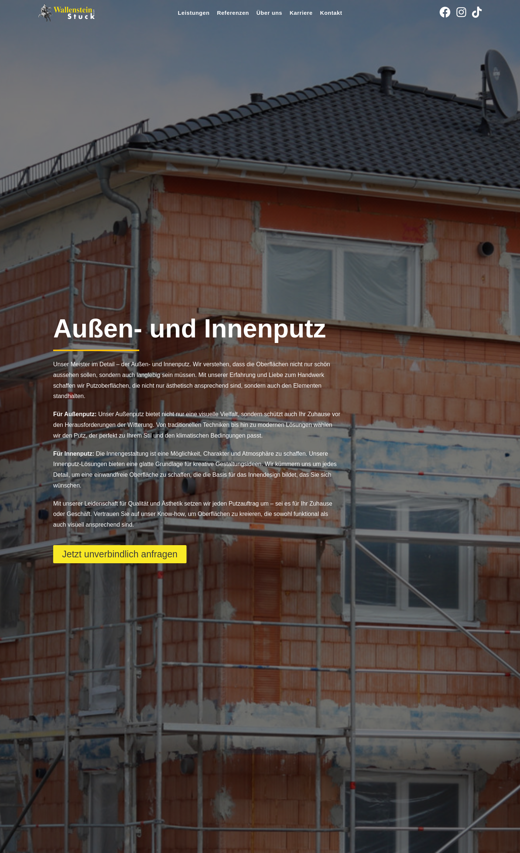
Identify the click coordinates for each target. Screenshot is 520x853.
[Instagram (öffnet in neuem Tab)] (461, 12)
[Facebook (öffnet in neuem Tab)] (445, 12)
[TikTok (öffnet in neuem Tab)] (477, 12)
